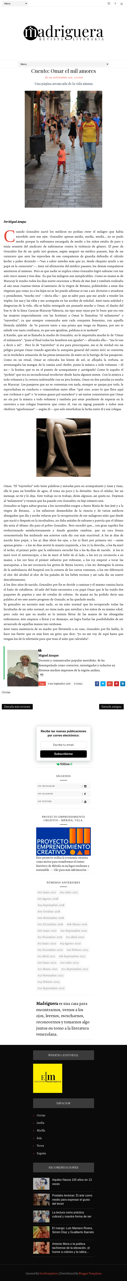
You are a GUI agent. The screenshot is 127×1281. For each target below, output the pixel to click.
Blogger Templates (90, 1274)
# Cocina (78, 683)
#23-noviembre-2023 (50, 975)
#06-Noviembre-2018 (51, 918)
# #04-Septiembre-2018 (59, 683)
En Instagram (64, 786)
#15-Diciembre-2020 (50, 950)
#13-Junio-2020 (47, 944)
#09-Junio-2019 (47, 931)
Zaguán (41, 1153)
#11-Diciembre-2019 (50, 937)
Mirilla (41, 1131)
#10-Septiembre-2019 (73, 931)
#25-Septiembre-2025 (51, 988)
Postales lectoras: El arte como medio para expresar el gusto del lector (72, 1199)
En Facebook (64, 794)
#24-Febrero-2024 (48, 982)
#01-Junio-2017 (47, 892)
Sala (39, 1138)
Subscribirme (63, 753)
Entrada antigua (111, 707)
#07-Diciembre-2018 (50, 924)
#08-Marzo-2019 (77, 924)
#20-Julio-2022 (69, 963)
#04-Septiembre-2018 (60, 77)
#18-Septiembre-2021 (72, 956)
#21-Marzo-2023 (47, 969)
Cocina (78, 77)
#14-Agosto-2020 (70, 944)
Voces (40, 1146)
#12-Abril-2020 (75, 937)
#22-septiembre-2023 (74, 969)
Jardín (40, 1123)
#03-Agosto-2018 (48, 899)
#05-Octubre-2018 (49, 912)
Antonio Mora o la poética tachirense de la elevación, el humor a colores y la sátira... (71, 1248)
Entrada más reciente (17, 707)
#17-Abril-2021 (46, 956)
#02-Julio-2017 (69, 892)
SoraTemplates (48, 1274)
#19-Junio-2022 (47, 963)
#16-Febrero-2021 (77, 950)
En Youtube (64, 801)
